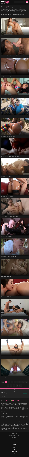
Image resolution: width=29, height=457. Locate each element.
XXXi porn (3, 392)
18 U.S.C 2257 (14, 454)
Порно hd (3, 396)
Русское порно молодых (6, 395)
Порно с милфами (4, 393)
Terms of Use (14, 451)
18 (17, 385)
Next (20, 385)
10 (11, 385)
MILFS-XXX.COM (14, 433)
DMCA (14, 447)
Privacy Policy (14, 444)
